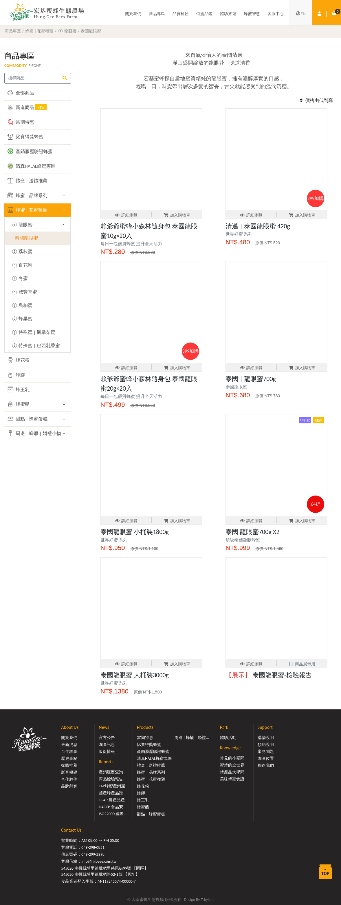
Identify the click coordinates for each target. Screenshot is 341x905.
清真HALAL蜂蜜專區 (32, 166)
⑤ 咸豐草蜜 (24, 292)
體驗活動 (228, 737)
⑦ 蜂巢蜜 (21, 318)
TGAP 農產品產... (113, 799)
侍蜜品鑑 (204, 13)
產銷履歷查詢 (111, 772)
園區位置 (266, 758)
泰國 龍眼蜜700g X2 (252, 532)
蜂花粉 (19, 360)
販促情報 (107, 751)
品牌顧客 (69, 786)
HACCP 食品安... (112, 806)
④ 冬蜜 (19, 278)
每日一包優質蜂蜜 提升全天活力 (131, 243)
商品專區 (157, 13)
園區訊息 (107, 744)
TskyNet (207, 899)
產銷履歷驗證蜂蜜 (30, 151)
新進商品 (27, 107)
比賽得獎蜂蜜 (25, 137)
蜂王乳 (19, 389)
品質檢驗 (181, 13)
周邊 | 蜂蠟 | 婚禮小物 (33, 433)
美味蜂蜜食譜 (232, 779)
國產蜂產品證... (112, 793)
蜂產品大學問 (232, 772)
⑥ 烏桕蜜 (21, 305)
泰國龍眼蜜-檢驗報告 (269, 675)
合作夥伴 (69, 779)
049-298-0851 (92, 847)
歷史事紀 (69, 758)
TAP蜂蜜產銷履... (113, 786)
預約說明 (266, 744)
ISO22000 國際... (112, 813)
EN (300, 14)
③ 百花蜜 (21, 265)
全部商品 (21, 93)
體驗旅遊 (228, 13)
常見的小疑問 (232, 758)
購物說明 (266, 737)
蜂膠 (16, 375)
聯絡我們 (266, 765)
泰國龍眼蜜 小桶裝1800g (134, 532)
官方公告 (107, 737)
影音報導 (69, 772)
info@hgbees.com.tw (98, 861)
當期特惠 (21, 122)
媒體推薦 (69, 765)
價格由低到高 (315, 100)
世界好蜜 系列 (239, 234)
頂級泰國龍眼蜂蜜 (243, 539)
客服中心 (275, 13)
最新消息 (69, 744)
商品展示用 (301, 664)
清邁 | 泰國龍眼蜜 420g (258, 226)
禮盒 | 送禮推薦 (27, 180)
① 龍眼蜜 (67, 31)
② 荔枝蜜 (21, 251)
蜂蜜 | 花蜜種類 (39, 31)
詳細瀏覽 (126, 215)
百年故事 (69, 751)
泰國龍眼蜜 (91, 31)
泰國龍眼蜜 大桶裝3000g (134, 675)
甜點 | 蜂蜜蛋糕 (27, 419)
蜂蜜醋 (19, 404)
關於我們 (133, 13)
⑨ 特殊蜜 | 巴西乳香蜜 (35, 345)
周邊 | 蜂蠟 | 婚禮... (191, 737)
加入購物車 (176, 215)
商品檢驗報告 (111, 779)
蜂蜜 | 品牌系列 (27, 195)
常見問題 (266, 751)
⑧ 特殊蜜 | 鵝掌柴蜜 (33, 332)
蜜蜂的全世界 (232, 765)
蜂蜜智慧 (252, 13)
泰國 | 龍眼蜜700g (251, 379)
